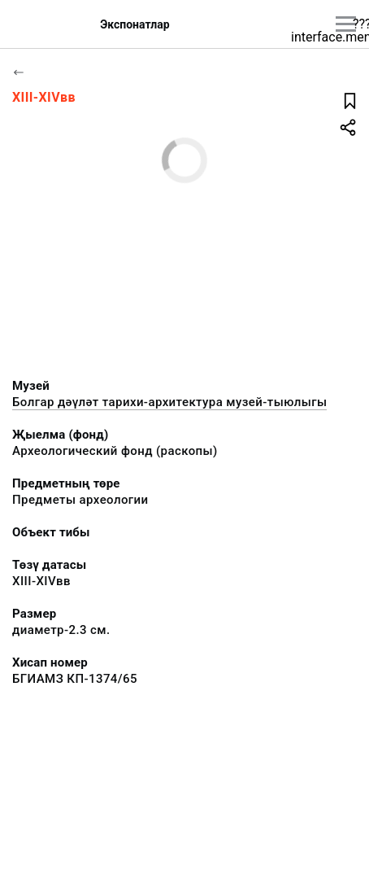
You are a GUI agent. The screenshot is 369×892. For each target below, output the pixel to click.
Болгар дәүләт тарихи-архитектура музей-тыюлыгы (169, 402)
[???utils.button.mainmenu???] (346, 24)
